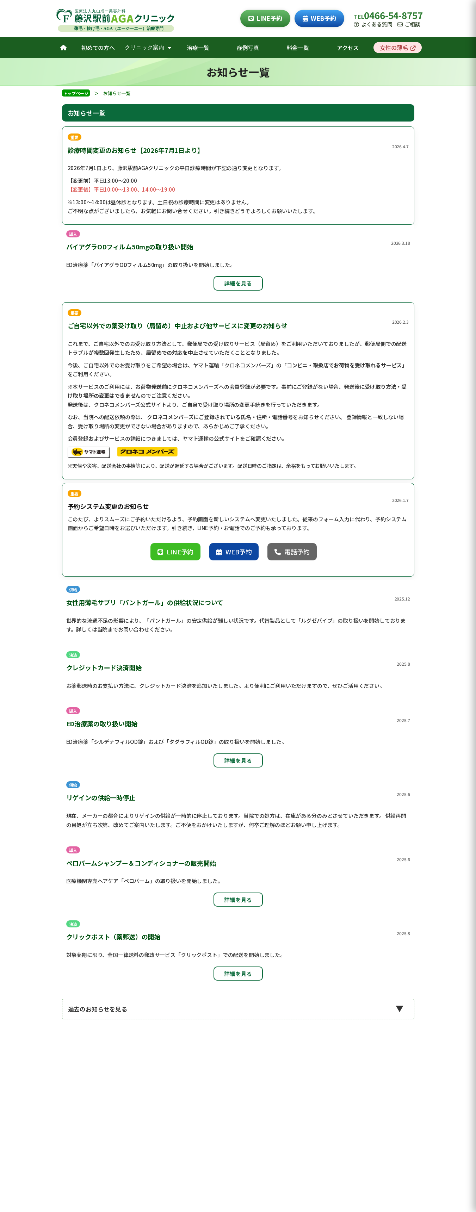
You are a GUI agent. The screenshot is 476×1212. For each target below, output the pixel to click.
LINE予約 (265, 18)
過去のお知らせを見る (97, 1009)
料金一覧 (298, 47)
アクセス (348, 47)
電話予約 (291, 551)
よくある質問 (373, 24)
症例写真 (248, 47)
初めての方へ (98, 47)
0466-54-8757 (393, 14)
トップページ (75, 93)
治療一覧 (198, 47)
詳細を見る (238, 283)
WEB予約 (319, 18)
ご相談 (408, 24)
